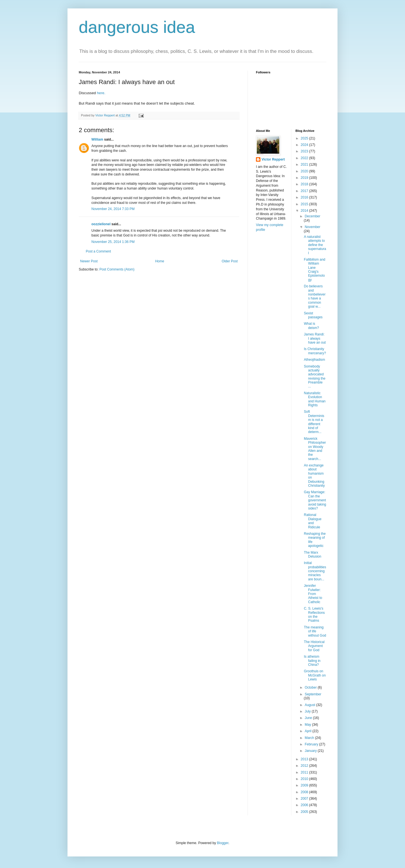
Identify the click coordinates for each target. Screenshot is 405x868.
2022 (305, 158)
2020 (305, 171)
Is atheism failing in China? (312, 661)
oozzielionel (101, 224)
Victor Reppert (273, 159)
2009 (305, 785)
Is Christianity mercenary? (315, 351)
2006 (305, 805)
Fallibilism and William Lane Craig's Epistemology (314, 270)
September (313, 694)
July (308, 711)
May (308, 725)
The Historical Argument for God (314, 646)
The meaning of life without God (315, 631)
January (311, 751)
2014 (305, 211)
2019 (305, 178)
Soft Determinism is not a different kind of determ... (314, 422)
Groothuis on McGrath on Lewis (315, 675)
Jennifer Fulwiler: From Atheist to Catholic (313, 594)
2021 (305, 164)
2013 (305, 759)
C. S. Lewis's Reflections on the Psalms (314, 615)
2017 (305, 191)
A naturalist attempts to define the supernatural (315, 245)
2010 (305, 779)
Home (159, 261)
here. (102, 93)
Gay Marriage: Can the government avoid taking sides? (315, 500)
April (308, 731)
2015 (305, 204)
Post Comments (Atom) (116, 269)
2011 (305, 772)
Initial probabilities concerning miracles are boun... (315, 571)
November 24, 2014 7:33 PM (112, 209)
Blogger (222, 843)
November (312, 227)
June (309, 718)
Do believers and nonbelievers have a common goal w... (314, 296)
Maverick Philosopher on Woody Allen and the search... (315, 449)
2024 (305, 145)
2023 (305, 151)
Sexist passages (313, 315)
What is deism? (311, 326)
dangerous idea (137, 27)
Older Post (230, 261)
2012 (305, 766)
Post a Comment (98, 251)
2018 (305, 184)
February (312, 744)
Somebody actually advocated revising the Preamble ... (314, 376)
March (310, 738)
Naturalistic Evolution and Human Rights (314, 399)
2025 (305, 138)
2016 (305, 197)
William (97, 139)
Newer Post (89, 261)
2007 (305, 799)
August (310, 705)
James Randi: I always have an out (315, 338)
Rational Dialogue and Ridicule (312, 521)
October (311, 687)
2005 (305, 812)
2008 (305, 792)
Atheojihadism (314, 360)
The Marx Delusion (312, 554)
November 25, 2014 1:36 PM (112, 242)
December (312, 216)
